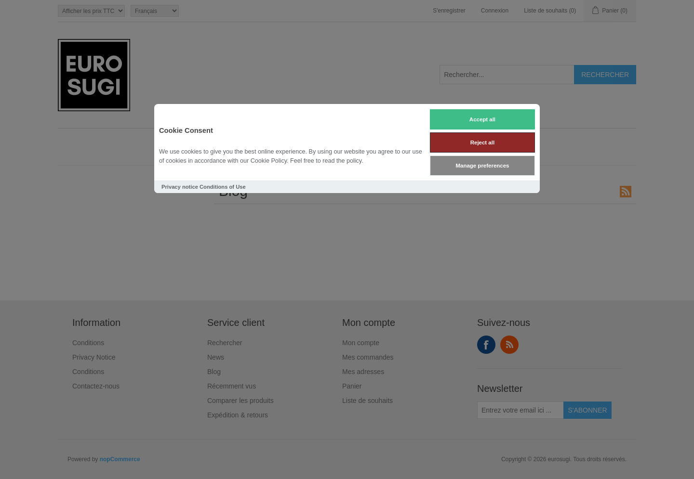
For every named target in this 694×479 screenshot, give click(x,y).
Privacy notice (179, 187)
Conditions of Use (223, 187)
